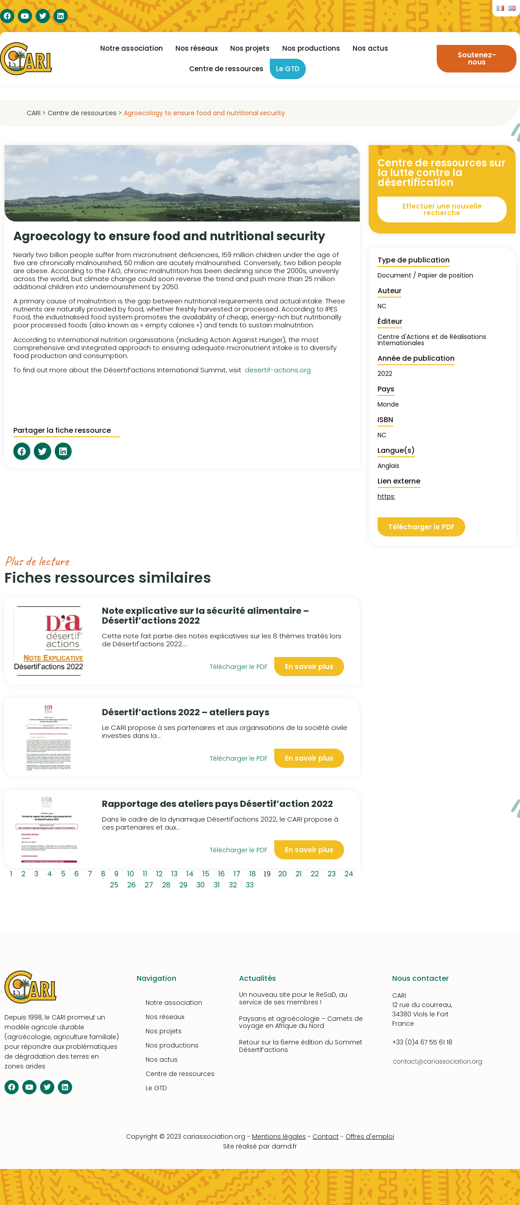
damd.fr (284, 1146)
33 (251, 884)
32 (234, 884)
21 (300, 872)
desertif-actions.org (278, 370)
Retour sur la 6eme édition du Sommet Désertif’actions (300, 1046)
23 (333, 872)
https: (386, 496)
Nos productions (311, 48)
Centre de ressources (226, 68)
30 (202, 884)
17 (238, 872)
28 (168, 884)
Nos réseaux (196, 48)
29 (185, 884)
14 (191, 872)
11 (146, 872)
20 (284, 872)
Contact (326, 1136)
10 (132, 872)
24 (350, 872)
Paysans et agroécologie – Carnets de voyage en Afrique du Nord (301, 1022)
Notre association (131, 48)
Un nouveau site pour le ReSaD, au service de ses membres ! (293, 998)
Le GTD (288, 68)
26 (133, 884)
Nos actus (370, 48)
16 (223, 872)
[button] (21, 451)
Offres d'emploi (369, 1136)
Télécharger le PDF (239, 666)
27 (150, 884)
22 (316, 872)
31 (218, 884)
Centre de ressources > (85, 113)
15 (207, 872)
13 (176, 872)
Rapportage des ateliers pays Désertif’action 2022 (217, 804)
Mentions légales (279, 1136)
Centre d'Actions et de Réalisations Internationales (432, 339)
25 (116, 884)
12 (161, 872)
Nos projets (250, 48)
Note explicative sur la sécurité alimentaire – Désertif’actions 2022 (205, 616)
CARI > (36, 113)
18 (254, 872)
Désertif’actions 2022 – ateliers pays (185, 712)
